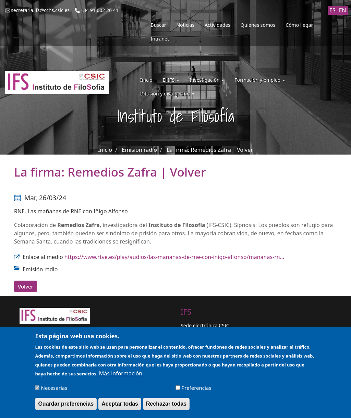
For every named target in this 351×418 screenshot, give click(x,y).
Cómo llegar (299, 25)
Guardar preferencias (66, 407)
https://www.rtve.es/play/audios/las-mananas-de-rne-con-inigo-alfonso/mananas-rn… (174, 257)
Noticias (185, 25)
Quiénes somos (258, 25)
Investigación (207, 80)
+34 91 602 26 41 (100, 10)
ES (332, 10)
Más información (120, 376)
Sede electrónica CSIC (205, 325)
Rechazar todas (166, 407)
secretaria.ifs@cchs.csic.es (40, 10)
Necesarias (54, 390)
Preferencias (196, 390)
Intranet (160, 38)
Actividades (217, 25)
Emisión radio (139, 150)
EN (342, 10)
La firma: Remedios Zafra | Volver (210, 150)
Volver (25, 286)
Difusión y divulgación (167, 93)
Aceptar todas (119, 407)
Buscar (158, 25)
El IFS (171, 80)
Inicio (146, 80)
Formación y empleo (259, 80)
